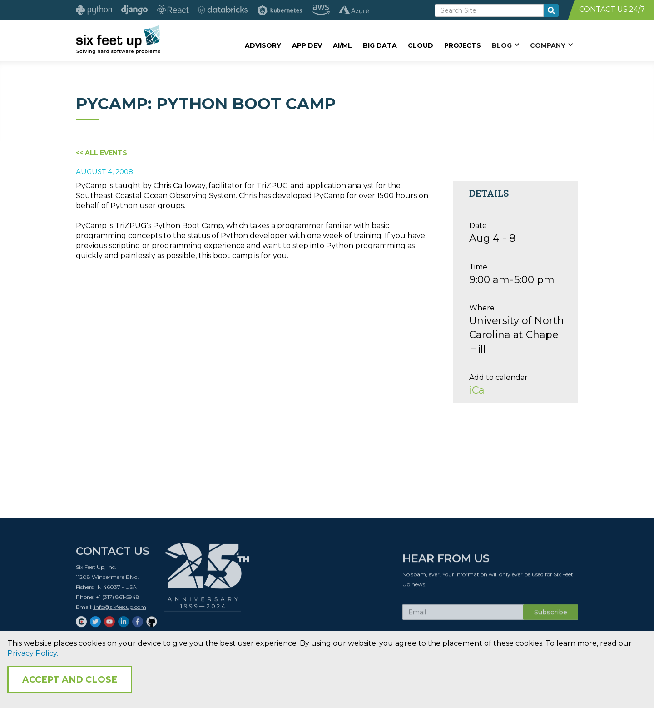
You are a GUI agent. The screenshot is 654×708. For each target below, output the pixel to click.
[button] (505, 45)
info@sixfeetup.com (119, 610)
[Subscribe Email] (462, 615)
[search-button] (551, 10)
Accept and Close (69, 679)
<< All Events (101, 153)
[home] (118, 39)
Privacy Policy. (32, 653)
